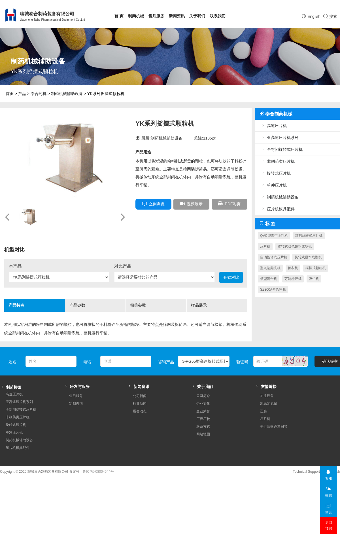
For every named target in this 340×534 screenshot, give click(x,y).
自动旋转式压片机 (273, 257)
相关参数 (150, 307)
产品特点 (29, 307)
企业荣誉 (203, 411)
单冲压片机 (274, 185)
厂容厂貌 (203, 419)
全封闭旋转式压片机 (282, 149)
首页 (10, 93)
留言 (328, 507)
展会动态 (139, 411)
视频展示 (191, 203)
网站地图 (203, 434)
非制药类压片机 (278, 161)
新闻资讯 (177, 16)
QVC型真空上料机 (274, 236)
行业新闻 (139, 404)
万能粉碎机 (292, 279)
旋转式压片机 (276, 173)
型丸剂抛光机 (270, 268)
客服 (328, 473)
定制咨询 (76, 404)
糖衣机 (293, 268)
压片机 (265, 246)
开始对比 (231, 277)
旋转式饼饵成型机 (308, 257)
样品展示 (211, 307)
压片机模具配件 (278, 208)
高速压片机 (274, 125)
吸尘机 (314, 279)
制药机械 (136, 16)
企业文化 (203, 404)
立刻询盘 (153, 203)
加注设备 (267, 396)
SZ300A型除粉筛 (273, 290)
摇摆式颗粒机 (315, 268)
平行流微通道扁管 (273, 427)
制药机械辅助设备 (67, 93)
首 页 (119, 16)
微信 (328, 490)
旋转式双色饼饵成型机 (295, 246)
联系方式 (203, 427)
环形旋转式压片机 (308, 236)
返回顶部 (328, 526)
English (313, 16)
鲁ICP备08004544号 (98, 472)
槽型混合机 (268, 279)
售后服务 (156, 16)
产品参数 (90, 307)
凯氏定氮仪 (268, 404)
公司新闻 (139, 396)
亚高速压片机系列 (280, 137)
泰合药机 (38, 93)
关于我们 (197, 16)
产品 (22, 93)
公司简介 (203, 396)
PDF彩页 (229, 203)
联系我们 (218, 16)
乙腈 (263, 411)
